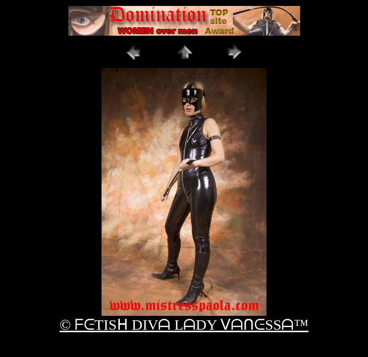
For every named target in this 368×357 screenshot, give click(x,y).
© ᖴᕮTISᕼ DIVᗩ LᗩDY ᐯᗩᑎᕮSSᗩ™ (183, 324)
